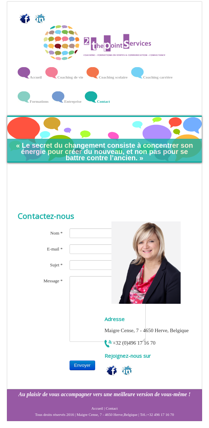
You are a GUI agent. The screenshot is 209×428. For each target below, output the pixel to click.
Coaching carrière (158, 77)
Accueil (36, 77)
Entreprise (72, 101)
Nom (56, 233)
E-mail (55, 249)
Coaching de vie (70, 77)
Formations (39, 101)
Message (53, 280)
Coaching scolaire (113, 77)
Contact (103, 101)
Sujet (56, 264)
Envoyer (82, 365)
